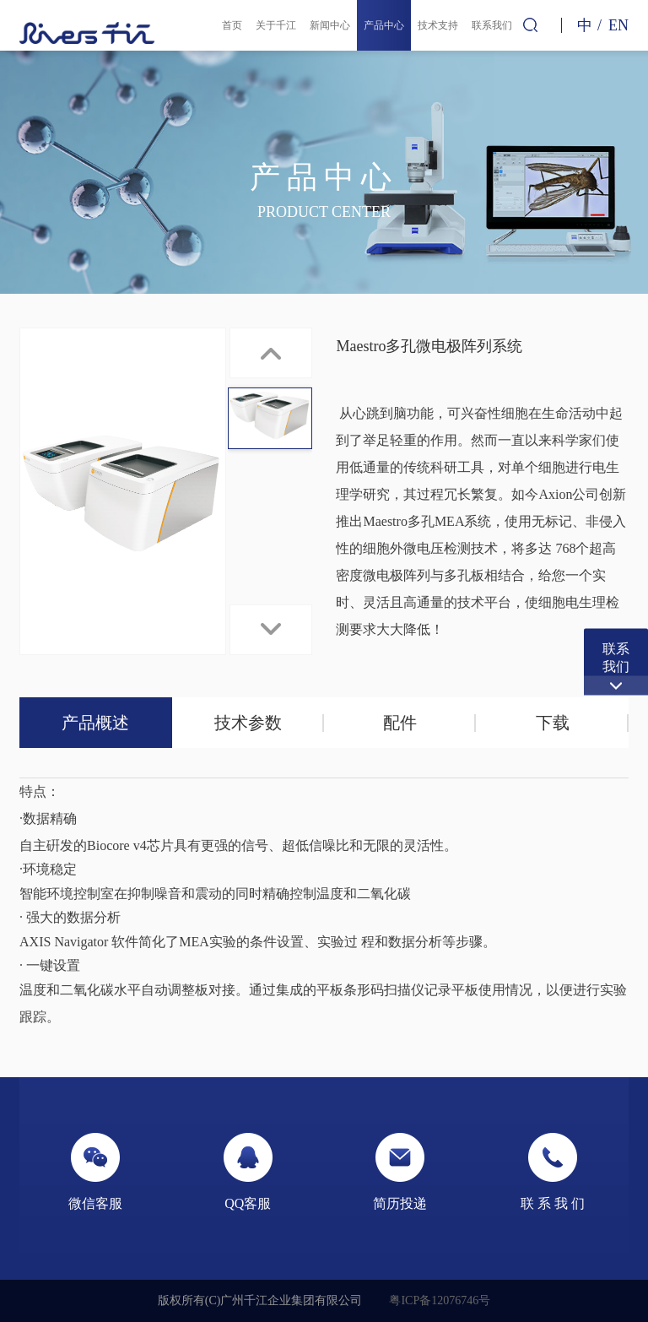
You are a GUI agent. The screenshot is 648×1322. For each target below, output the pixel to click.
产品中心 (384, 25)
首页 (232, 25)
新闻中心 (330, 25)
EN (618, 25)
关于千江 (276, 25)
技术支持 (438, 25)
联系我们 (492, 25)
